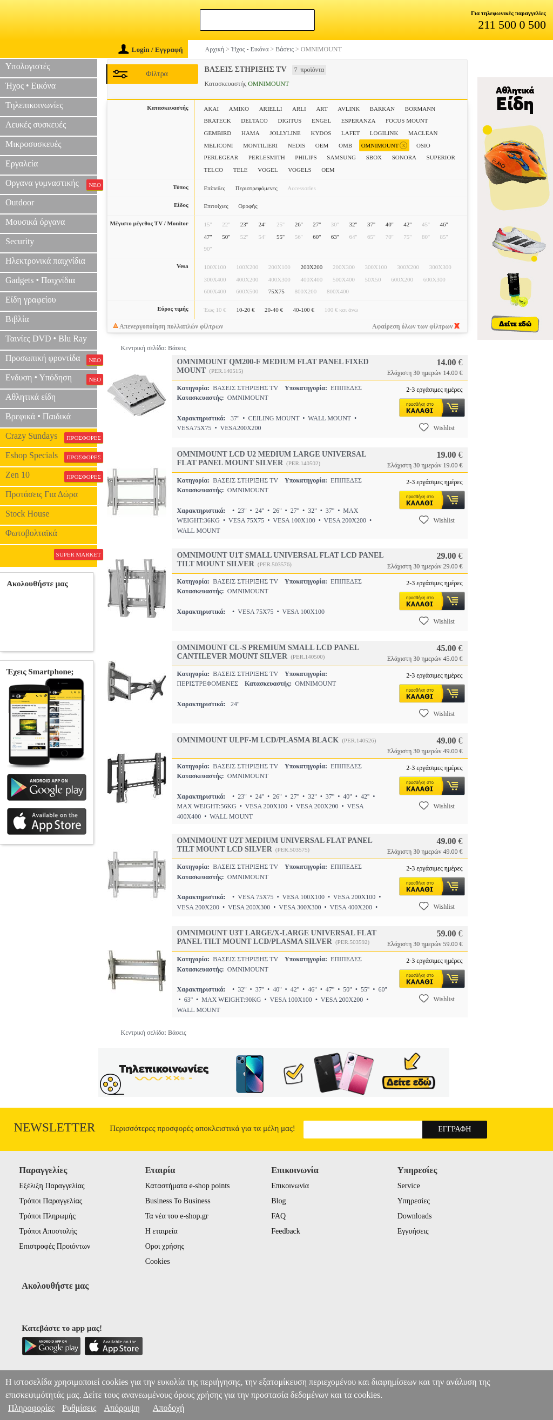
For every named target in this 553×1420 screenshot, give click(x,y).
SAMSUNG (341, 157)
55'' (280, 236)
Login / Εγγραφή (150, 49)
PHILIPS (305, 157)
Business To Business (178, 1201)
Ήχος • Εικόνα (30, 85)
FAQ (278, 1216)
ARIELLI (270, 108)
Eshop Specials (51, 457)
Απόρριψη (121, 1407)
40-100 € (303, 309)
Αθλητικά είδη (30, 396)
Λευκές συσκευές (35, 124)
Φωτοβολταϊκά (31, 533)
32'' (353, 224)
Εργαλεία (21, 163)
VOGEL (268, 169)
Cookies (157, 1261)
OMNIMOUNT (384, 146)
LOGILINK (384, 133)
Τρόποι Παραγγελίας (50, 1201)
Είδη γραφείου (30, 299)
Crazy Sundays (51, 437)
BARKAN (382, 108)
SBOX (374, 157)
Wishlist (437, 427)
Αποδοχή (169, 1407)
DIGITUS (289, 120)
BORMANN (420, 108)
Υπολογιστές (27, 66)
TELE (240, 169)
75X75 (276, 291)
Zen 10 (51, 476)
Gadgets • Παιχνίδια (40, 280)
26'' (299, 224)
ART (321, 108)
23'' (244, 224)
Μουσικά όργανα (35, 221)
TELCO (213, 169)
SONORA (404, 157)
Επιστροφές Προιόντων (54, 1246)
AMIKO (239, 108)
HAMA (250, 133)
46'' (444, 224)
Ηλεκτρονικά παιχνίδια (45, 260)
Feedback (285, 1231)
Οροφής (247, 206)
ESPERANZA (358, 120)
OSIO (423, 145)
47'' (208, 236)
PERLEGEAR (221, 157)
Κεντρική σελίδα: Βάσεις (153, 348)
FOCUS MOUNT (407, 120)
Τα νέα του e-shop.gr (176, 1216)
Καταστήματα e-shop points (187, 1186)
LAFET (350, 133)
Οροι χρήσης (164, 1246)
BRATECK (217, 120)
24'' (262, 224)
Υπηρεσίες (413, 1201)
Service (408, 1186)
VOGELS (299, 169)
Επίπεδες (215, 188)
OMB (345, 145)
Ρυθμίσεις (79, 1407)
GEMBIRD (218, 133)
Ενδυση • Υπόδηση (51, 379)
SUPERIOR (441, 157)
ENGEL (321, 120)
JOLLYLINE (285, 133)
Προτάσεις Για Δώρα (41, 494)
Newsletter (55, 1127)
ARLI (299, 108)
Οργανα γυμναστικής (51, 184)
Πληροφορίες (31, 1407)
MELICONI (218, 145)
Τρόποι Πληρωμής (47, 1216)
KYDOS (321, 133)
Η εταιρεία (161, 1231)
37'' (371, 224)
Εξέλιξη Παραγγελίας (51, 1186)
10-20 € (245, 309)
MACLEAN (422, 133)
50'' (226, 236)
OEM (321, 145)
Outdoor (19, 202)
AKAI (211, 108)
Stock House (27, 513)
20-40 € (274, 309)
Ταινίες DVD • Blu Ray (46, 338)
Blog (278, 1201)
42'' (407, 224)
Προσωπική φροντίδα (51, 359)
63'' (335, 236)
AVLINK (349, 108)
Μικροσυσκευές (33, 144)
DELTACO (254, 120)
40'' (390, 224)
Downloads (414, 1216)
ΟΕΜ (327, 169)
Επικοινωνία (290, 1186)
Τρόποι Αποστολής (48, 1231)
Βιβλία (17, 319)
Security (19, 241)
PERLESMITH (266, 157)
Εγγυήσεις (413, 1231)
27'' (317, 224)
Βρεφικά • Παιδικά (38, 416)
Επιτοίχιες (216, 206)
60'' (317, 236)
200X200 (311, 267)
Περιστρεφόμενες (256, 188)
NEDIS (296, 145)
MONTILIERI (260, 145)
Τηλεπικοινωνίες (34, 105)
